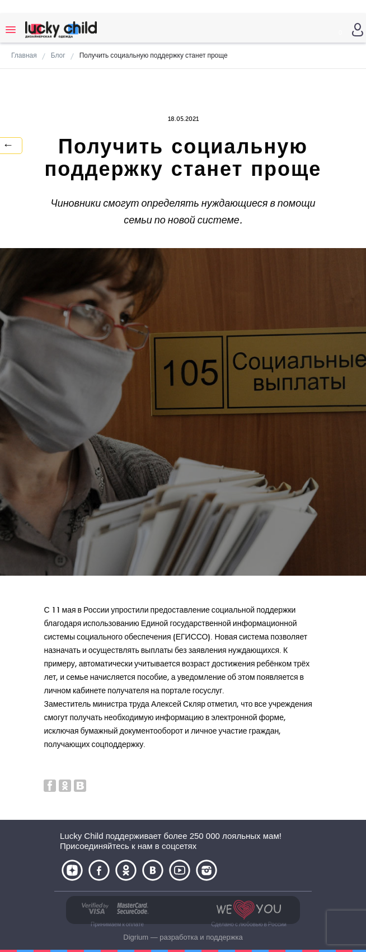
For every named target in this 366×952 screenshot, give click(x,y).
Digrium (135, 937)
